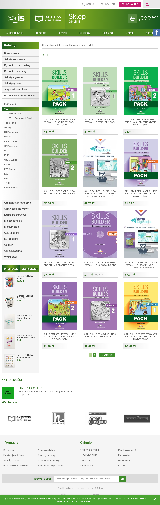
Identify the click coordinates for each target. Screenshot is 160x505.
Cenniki (121, 465)
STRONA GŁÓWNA (90, 450)
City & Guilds (10, 160)
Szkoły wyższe (12, 83)
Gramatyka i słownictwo (17, 202)
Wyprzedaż (10, 257)
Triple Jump (10, 122)
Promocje (40, 32)
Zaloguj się (107, 4)
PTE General (10, 169)
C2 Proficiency (11, 146)
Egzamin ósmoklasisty (17, 65)
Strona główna (14, 32)
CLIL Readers (11, 232)
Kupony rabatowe (48, 450)
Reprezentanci (125, 455)
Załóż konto (129, 4)
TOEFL (7, 183)
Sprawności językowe (16, 208)
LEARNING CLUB (89, 455)
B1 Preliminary (11, 132)
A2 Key (7, 127)
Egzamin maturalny (15, 71)
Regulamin (108, 32)
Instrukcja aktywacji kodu (52, 465)
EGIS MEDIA (87, 465)
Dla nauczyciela (13, 220)
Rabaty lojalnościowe (13, 455)
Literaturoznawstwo (15, 214)
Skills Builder (15, 113)
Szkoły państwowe (14, 59)
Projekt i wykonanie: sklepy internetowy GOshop (80, 488)
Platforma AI (10, 104)
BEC (6, 150)
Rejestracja (8, 450)
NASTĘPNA (107, 355)
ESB (6, 174)
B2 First (8, 136)
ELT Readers (11, 238)
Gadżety (8, 244)
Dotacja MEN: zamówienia (15, 465)
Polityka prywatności (128, 450)
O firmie (129, 32)
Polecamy (84, 32)
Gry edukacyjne (13, 250)
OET (6, 178)
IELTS (6, 155)
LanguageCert (11, 187)
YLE (6, 109)
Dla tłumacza (11, 226)
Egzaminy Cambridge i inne (19, 95)
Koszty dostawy (47, 455)
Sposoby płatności (11, 460)
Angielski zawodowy (15, 89)
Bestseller (30, 268)
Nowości (62, 32)
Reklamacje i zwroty (49, 460)
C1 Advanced (11, 141)
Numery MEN (124, 460)
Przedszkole (11, 53)
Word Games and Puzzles (21, 118)
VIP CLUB (86, 460)
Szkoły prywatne (13, 77)
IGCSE (7, 164)
